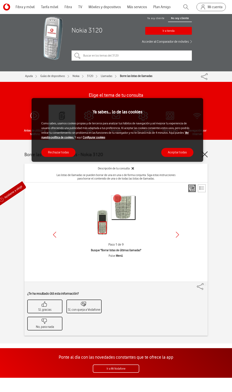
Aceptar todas (177, 152)
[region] (117, 130)
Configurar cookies (94, 137)
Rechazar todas (58, 152)
